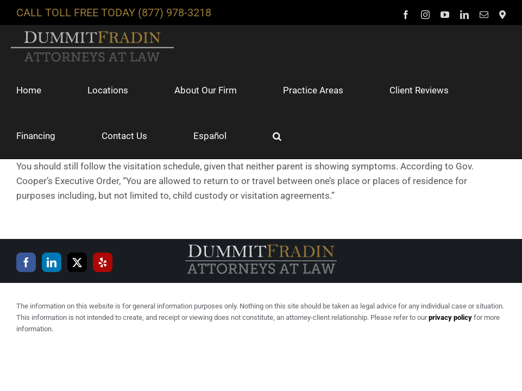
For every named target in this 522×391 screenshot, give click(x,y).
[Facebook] (26, 262)
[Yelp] (102, 262)
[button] (277, 136)
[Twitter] (77, 262)
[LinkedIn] (51, 262)
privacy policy (450, 317)
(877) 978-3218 (174, 12)
